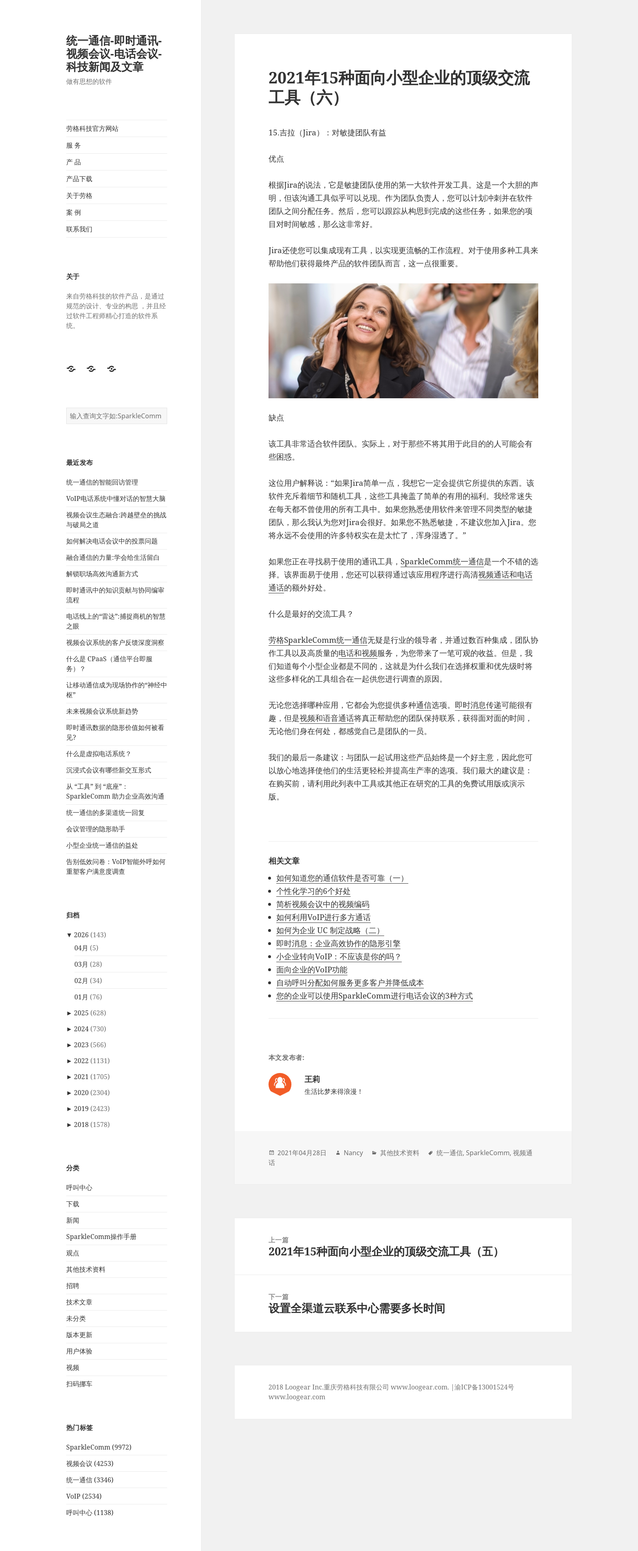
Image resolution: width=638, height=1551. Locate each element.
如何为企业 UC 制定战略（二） (330, 930)
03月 (81, 964)
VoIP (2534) (84, 1496)
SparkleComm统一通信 (442, 561)
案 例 (73, 212)
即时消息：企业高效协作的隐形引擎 (338, 943)
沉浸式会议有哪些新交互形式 (108, 769)
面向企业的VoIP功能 (311, 969)
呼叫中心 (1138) (90, 1512)
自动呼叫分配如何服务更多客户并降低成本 (350, 982)
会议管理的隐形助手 (95, 828)
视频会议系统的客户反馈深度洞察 (115, 642)
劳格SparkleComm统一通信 (318, 640)
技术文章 (79, 1301)
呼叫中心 (79, 1187)
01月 (81, 996)
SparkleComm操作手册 (101, 1236)
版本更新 (79, 1334)
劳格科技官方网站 (92, 128)
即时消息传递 (478, 705)
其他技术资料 (85, 1269)
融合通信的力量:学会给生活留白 (113, 557)
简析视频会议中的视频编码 (322, 904)
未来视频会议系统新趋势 (102, 711)
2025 (81, 1012)
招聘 (72, 1285)
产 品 (73, 161)
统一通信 (450, 1152)
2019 (81, 1108)
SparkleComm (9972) (99, 1447)
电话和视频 (357, 653)
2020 (81, 1092)
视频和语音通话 (327, 718)
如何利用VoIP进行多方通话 (323, 917)
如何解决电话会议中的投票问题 (112, 540)
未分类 (76, 1318)
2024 (81, 1028)
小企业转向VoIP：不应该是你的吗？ (339, 956)
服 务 (73, 145)
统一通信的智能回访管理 (102, 482)
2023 (81, 1044)
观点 (72, 1252)
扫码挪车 (79, 1383)
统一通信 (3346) (90, 1479)
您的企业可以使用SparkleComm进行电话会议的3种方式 (374, 995)
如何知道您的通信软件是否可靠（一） (342, 878)
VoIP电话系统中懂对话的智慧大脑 (116, 498)
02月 (81, 980)
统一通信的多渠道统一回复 (105, 812)
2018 (81, 1124)
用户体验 (79, 1351)
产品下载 (79, 178)
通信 (424, 705)
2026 (81, 934)
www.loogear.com (297, 1396)
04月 (81, 947)
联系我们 (79, 228)
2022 (81, 1060)
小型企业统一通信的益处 (102, 845)
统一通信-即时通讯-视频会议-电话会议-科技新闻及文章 (114, 53)
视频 (72, 1367)
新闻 (72, 1220)
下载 (72, 1203)
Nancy (353, 1152)
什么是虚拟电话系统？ (99, 753)
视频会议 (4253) (90, 1463)
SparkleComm (488, 1152)
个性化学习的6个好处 (313, 891)
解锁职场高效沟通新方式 (102, 573)
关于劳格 (79, 195)
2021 (81, 1076)
